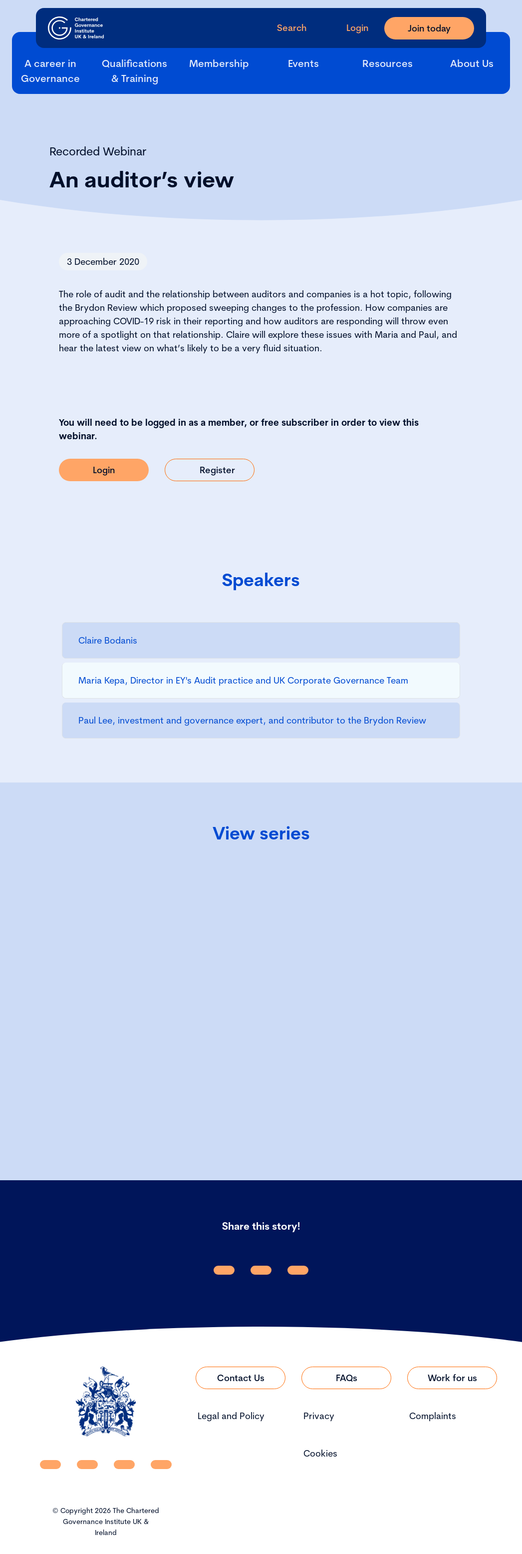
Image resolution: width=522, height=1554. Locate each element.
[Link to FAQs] (346, 1378)
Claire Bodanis (107, 640)
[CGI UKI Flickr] (161, 1464)
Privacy (318, 1416)
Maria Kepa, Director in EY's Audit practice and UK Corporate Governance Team (243, 680)
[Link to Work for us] (452, 1378)
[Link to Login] (104, 470)
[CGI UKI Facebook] (87, 1464)
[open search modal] (283, 27)
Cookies (320, 1453)
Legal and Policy (231, 1416)
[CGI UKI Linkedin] (50, 1464)
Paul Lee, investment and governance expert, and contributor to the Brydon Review (252, 720)
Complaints (432, 1416)
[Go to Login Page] (349, 27)
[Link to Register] (210, 470)
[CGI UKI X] (124, 1464)
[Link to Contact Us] (240, 1378)
